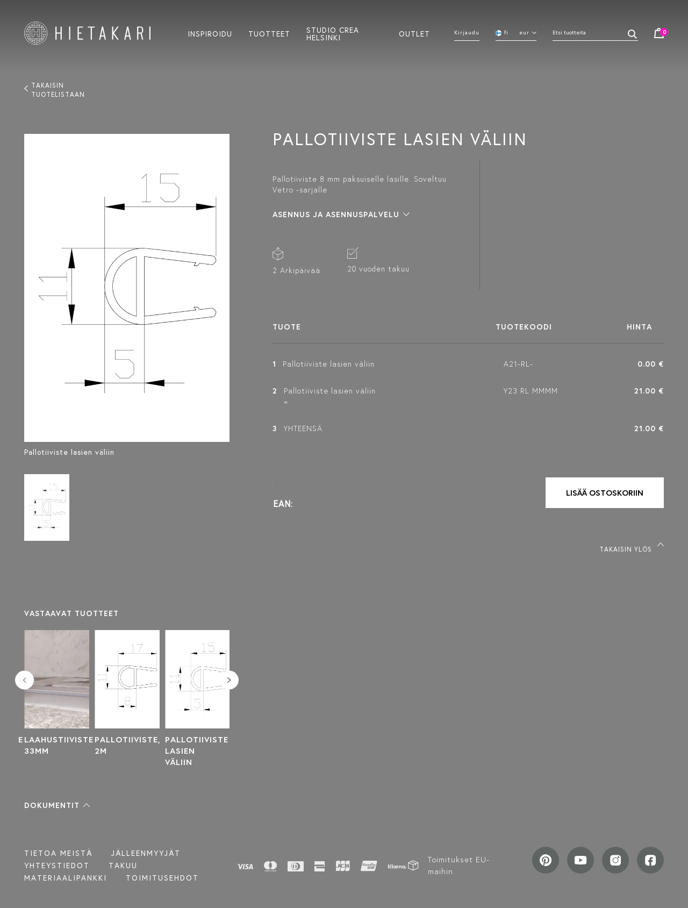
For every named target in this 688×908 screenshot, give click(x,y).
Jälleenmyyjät (146, 853)
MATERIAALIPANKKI (65, 878)
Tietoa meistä (58, 853)
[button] (57, 805)
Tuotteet (269, 33)
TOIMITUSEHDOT (162, 878)
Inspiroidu (210, 33)
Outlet (414, 33)
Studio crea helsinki (332, 33)
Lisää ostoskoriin (604, 493)
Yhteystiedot (57, 865)
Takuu (123, 865)
